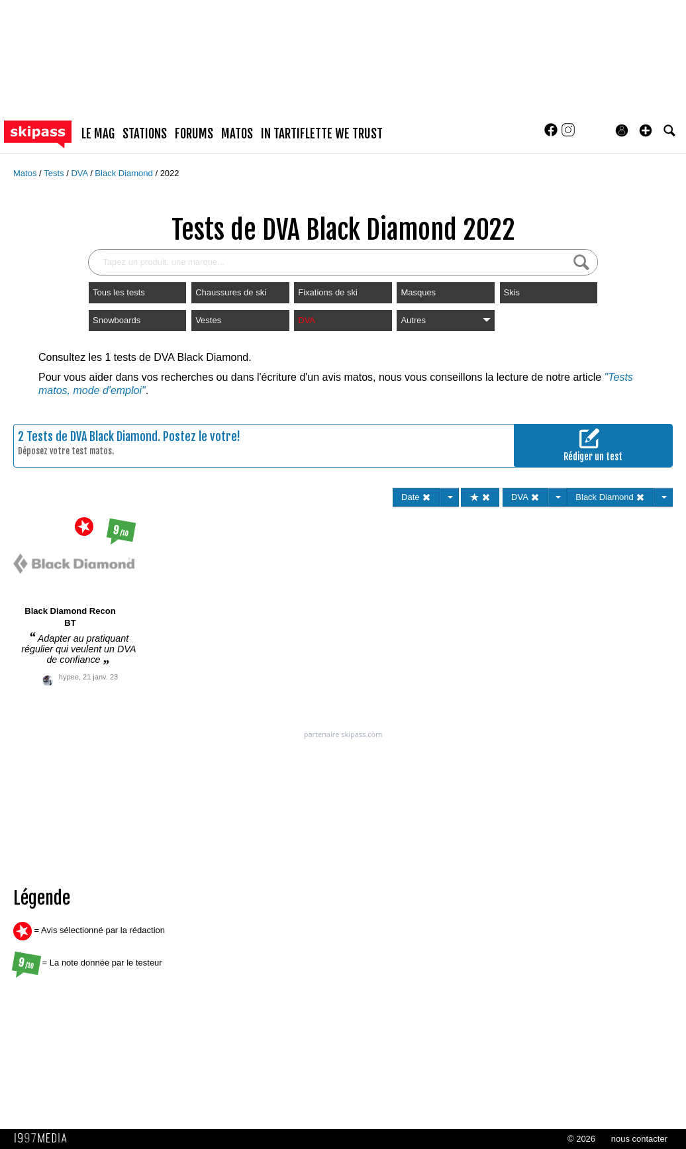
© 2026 (581, 1139)
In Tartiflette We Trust (322, 134)
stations (144, 134)
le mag (98, 134)
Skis (512, 292)
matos (237, 134)
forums (194, 134)
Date (416, 497)
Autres (445, 320)
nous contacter (639, 1139)
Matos (26, 173)
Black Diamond (125, 173)
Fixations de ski (328, 292)
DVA (80, 173)
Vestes (208, 320)
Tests (55, 173)
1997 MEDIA (44, 1138)
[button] (645, 130)
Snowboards (116, 320)
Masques (418, 292)
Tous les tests (119, 292)
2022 (169, 173)
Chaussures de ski (230, 292)
